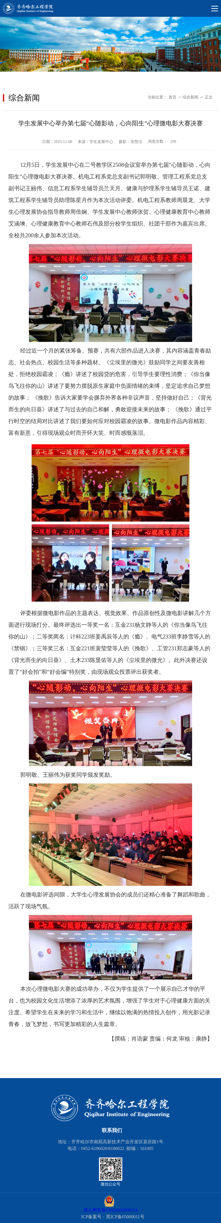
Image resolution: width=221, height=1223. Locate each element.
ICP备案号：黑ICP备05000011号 (112, 1216)
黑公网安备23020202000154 (110, 1210)
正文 (209, 97)
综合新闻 (190, 97)
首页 (172, 97)
